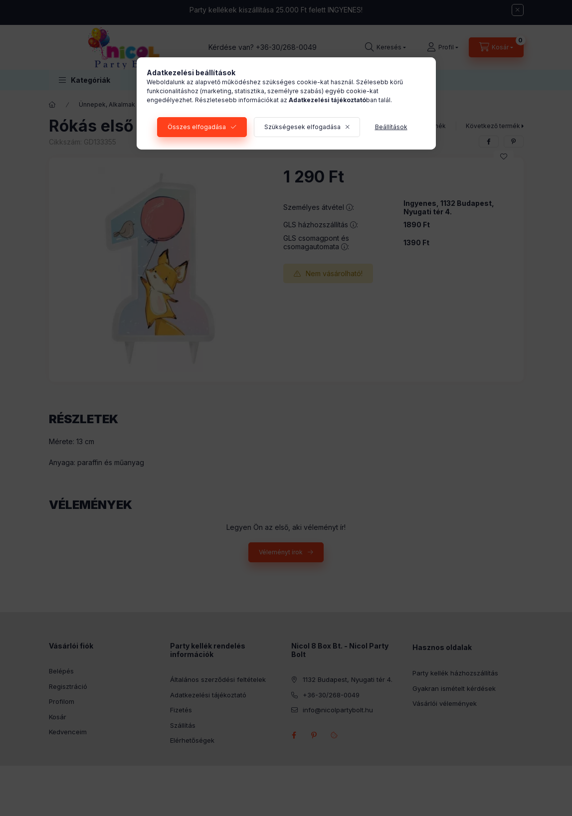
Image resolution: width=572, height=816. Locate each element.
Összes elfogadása (197, 127)
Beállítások (391, 127)
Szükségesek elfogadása (302, 127)
